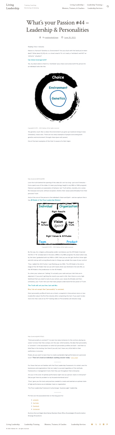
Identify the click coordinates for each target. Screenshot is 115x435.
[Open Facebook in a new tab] (92, 424)
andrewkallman (51, 37)
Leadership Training (95, 5)
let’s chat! (74, 358)
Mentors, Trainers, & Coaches (73, 8)
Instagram (36, 409)
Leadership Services (95, 8)
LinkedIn (36, 400)
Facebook (36, 406)
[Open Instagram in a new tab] (100, 424)
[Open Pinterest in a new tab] (107, 424)
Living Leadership (77, 5)
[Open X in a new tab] (96, 424)
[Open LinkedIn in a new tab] (103, 424)
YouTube (36, 403)
